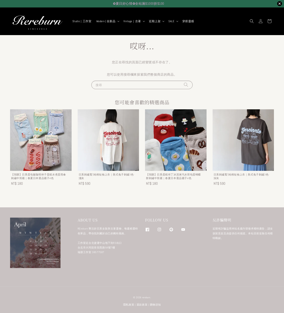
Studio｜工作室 (82, 21)
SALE (171, 21)
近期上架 (155, 21)
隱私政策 (128, 304)
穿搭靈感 (188, 21)
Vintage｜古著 (132, 21)
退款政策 (142, 304)
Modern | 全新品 (106, 21)
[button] (251, 21)
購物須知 (155, 304)
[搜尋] (186, 85)
